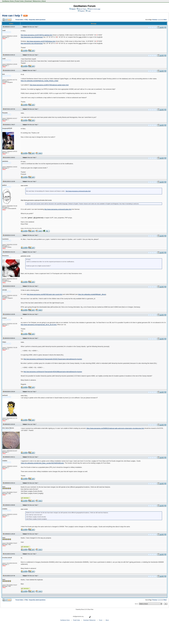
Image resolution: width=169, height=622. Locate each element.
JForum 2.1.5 (84, 609)
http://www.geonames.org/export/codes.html (78, 191)
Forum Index (19, 19)
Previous (154, 19)
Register (81, 11)
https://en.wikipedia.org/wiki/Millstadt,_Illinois (92, 294)
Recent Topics (82, 9)
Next (165, 19)
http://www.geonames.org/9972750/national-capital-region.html (49, 85)
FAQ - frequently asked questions (35, 19)
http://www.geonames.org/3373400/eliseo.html (41, 41)
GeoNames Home (8, 1)
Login (88, 11)
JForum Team (90, 609)
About (44, 1)
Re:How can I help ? (33, 26)
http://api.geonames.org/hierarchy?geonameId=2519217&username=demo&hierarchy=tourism (53, 359)
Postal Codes (19, 1)
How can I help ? (12, 15)
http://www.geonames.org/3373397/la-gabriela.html (36, 35)
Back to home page (94, 9)
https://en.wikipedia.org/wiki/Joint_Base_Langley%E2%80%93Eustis (42, 463)
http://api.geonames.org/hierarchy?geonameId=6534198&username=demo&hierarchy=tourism (53, 372)
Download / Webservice (33, 1)
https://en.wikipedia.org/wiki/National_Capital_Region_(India (39, 81)
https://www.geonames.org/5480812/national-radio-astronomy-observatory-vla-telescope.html (115, 428)
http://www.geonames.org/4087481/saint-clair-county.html (44, 294)
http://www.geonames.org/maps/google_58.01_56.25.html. (39, 324)
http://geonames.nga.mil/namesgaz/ (32, 37)
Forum (100, 620)
